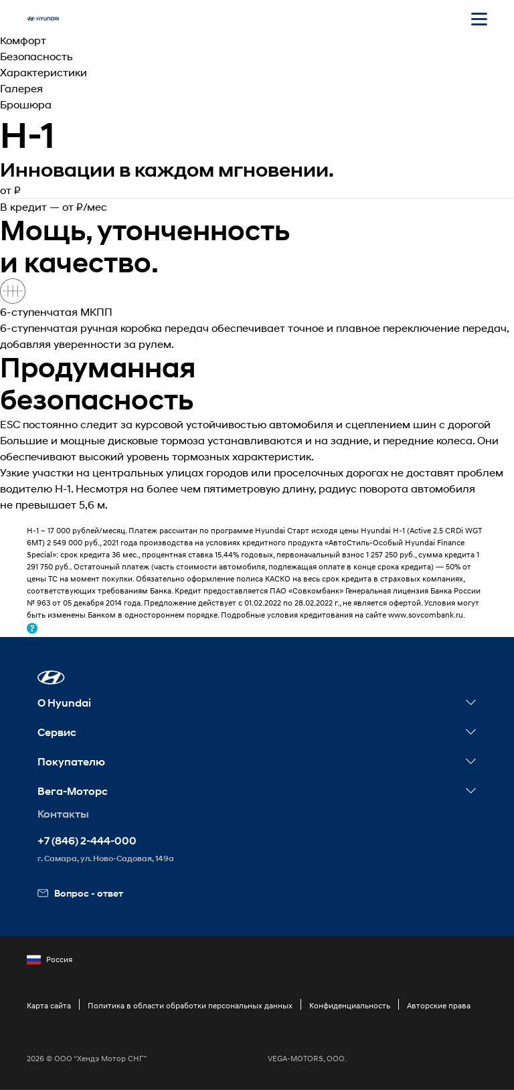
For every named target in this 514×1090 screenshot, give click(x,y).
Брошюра (26, 104)
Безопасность (36, 56)
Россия (49, 959)
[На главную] (43, 19)
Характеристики (43, 72)
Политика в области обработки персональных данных (190, 1005)
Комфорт (23, 39)
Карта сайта (49, 1005)
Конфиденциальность (349, 1005)
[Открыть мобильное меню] (479, 18)
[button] (51, 677)
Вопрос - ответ (80, 893)
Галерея (21, 88)
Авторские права (438, 1005)
